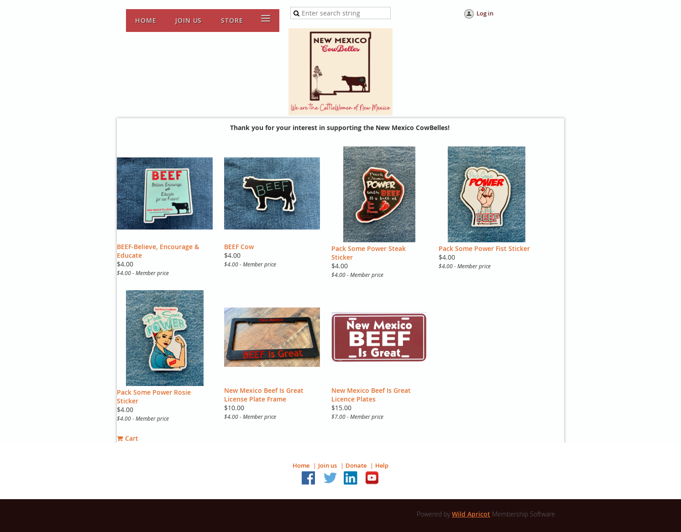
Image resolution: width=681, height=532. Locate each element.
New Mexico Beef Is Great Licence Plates (371, 394)
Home (301, 465)
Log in (485, 13)
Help (381, 465)
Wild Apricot (471, 514)
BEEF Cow (239, 246)
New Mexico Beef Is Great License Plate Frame (264, 394)
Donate (356, 465)
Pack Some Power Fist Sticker (484, 248)
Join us (327, 465)
